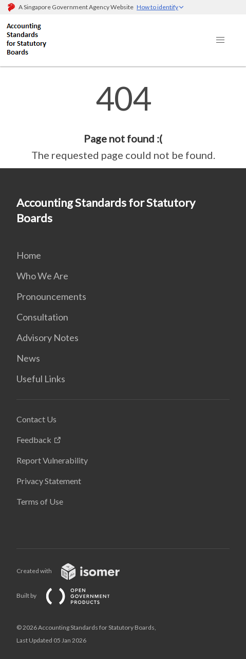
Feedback (33, 439)
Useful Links (40, 378)
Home (28, 255)
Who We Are (42, 275)
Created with (76, 571)
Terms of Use (39, 501)
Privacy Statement (48, 481)
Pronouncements (51, 296)
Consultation (42, 317)
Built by (71, 595)
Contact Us (36, 419)
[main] (123, 122)
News (28, 358)
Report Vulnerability (52, 460)
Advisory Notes (47, 337)
